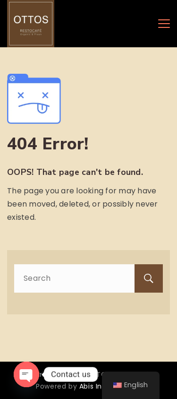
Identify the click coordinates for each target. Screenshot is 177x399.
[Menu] (164, 24)
